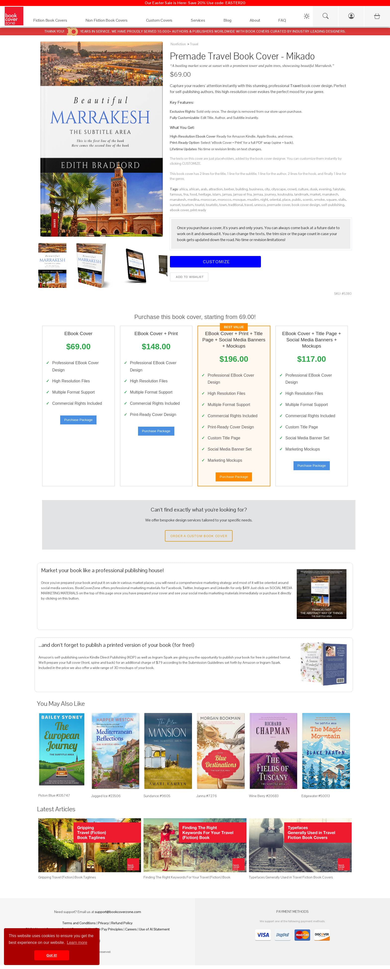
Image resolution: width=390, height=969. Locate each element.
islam (216, 194)
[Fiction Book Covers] (54, 21)
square (331, 199)
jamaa (227, 194)
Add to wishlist (189, 277)
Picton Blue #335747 (54, 799)
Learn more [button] (77, 942)
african (194, 189)
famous (176, 194)
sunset (175, 205)
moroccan (208, 199)
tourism (188, 205)
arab (204, 189)
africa (183, 189)
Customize (215, 261)
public (296, 199)
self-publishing (332, 205)
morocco (224, 199)
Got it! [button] (52, 955)
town (223, 205)
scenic (308, 199)
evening (325, 189)
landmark (301, 194)
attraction (216, 189)
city (267, 189)
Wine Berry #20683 (264, 799)
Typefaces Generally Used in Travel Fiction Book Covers (291, 881)
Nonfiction (178, 44)
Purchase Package (78, 421)
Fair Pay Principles (109, 933)
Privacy (103, 926)
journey (270, 194)
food (193, 194)
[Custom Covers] (163, 21)
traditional (235, 205)
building (242, 189)
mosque (239, 199)
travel (248, 205)
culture (303, 189)
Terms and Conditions (79, 926)
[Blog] (232, 21)
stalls (342, 199)
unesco (260, 205)
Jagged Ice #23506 (106, 799)
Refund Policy (122, 926)
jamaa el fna (242, 194)
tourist (199, 205)
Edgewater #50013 (315, 799)
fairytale (339, 189)
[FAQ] (286, 21)
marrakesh (178, 199)
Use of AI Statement (154, 933)
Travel (194, 44)
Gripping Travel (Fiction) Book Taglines (67, 881)
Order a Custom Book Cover (198, 540)
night (264, 199)
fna (185, 194)
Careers (131, 933)
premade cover (278, 205)
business (256, 189)
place (286, 199)
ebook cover (179, 210)
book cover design (306, 205)
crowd (291, 189)
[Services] (202, 21)
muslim (253, 199)
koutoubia (285, 194)
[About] (259, 21)
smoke (319, 199)
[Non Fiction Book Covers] (111, 21)
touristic (212, 205)
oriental (275, 199)
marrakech (330, 194)
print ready (198, 210)
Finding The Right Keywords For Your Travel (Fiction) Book (187, 881)
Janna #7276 (206, 799)
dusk (313, 189)
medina (193, 199)
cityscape (278, 189)
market (315, 194)
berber (229, 189)
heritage (204, 194)
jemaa (258, 194)
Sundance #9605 (157, 799)
